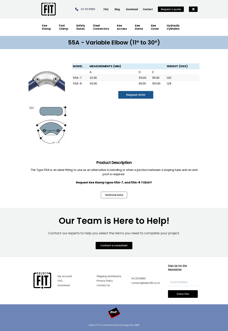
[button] (193, 9)
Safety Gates (80, 27)
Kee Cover (155, 27)
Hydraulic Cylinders (173, 27)
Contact (148, 9)
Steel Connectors (101, 27)
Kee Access (122, 27)
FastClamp (63, 27)
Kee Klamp (46, 27)
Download (132, 9)
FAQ (106, 9)
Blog (117, 9)
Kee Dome (139, 27)
